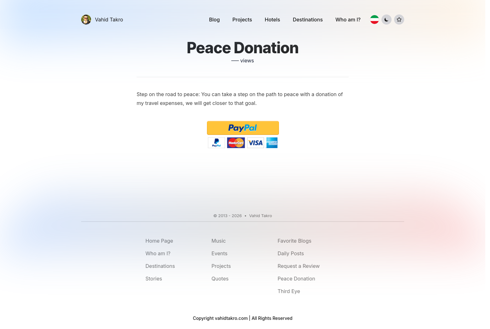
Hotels (272, 19)
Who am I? (348, 19)
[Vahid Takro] (102, 19)
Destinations (308, 19)
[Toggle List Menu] (399, 19)
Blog (214, 19)
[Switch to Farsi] (374, 19)
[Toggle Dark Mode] (386, 19)
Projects (242, 19)
